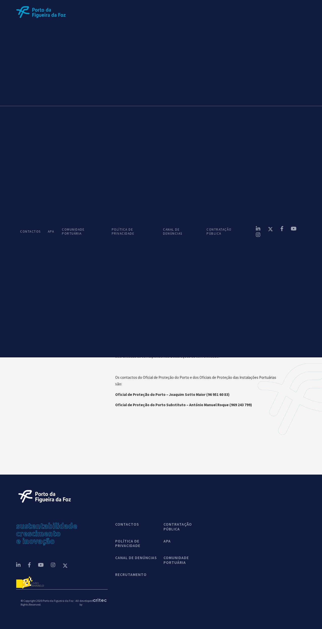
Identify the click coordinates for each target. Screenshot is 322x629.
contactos (127, 524)
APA (51, 232)
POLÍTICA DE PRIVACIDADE (123, 232)
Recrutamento (131, 574)
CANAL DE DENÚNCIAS (172, 232)
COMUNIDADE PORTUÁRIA (73, 232)
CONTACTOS (30, 232)
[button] (244, 12)
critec (98, 600)
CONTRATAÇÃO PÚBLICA (219, 232)
